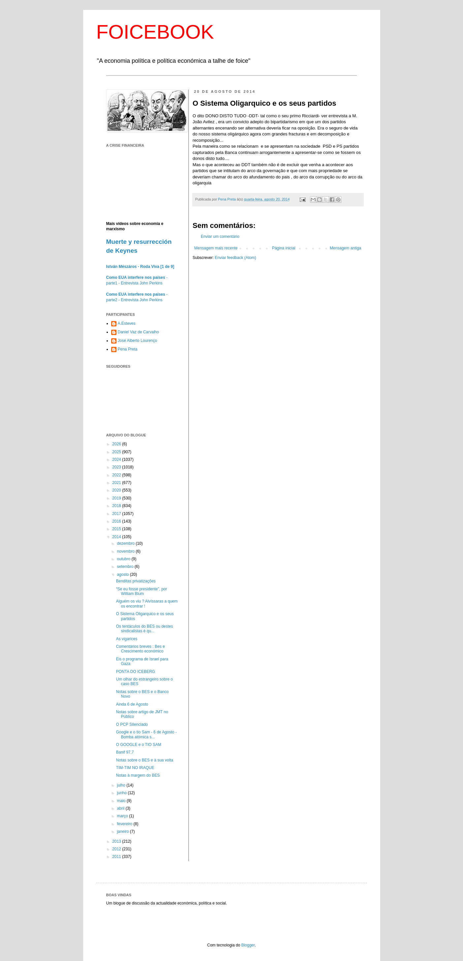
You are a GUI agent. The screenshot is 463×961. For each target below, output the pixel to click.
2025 (117, 452)
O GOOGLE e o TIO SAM (138, 744)
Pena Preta (128, 349)
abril (121, 808)
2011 (117, 856)
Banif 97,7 (125, 752)
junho (122, 793)
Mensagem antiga (345, 248)
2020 (117, 490)
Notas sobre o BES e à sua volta (144, 760)
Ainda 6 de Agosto (132, 704)
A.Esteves (127, 323)
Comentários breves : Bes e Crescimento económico (140, 648)
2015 (117, 529)
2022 (117, 475)
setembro (125, 566)
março (123, 816)
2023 (117, 467)
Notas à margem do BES (138, 775)
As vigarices (126, 639)
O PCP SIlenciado (132, 724)
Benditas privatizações (135, 581)
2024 (117, 459)
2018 (117, 505)
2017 (117, 513)
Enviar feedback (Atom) (235, 257)
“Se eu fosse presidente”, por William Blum (141, 591)
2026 (117, 444)
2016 (117, 521)
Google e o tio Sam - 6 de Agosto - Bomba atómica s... (146, 734)
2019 (117, 498)
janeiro (123, 831)
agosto (123, 574)
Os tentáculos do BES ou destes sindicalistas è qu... (144, 628)
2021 (117, 482)
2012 (117, 849)
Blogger (248, 945)
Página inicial (283, 248)
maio (121, 800)
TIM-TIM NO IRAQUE (135, 767)
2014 (117, 537)
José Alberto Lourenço (137, 340)
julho (121, 785)
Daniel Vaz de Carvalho (138, 332)
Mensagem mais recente (216, 248)
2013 (117, 841)
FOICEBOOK (155, 32)
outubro (124, 559)
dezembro (126, 543)
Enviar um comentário (220, 236)
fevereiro (125, 824)
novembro (126, 551)
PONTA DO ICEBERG (135, 671)
